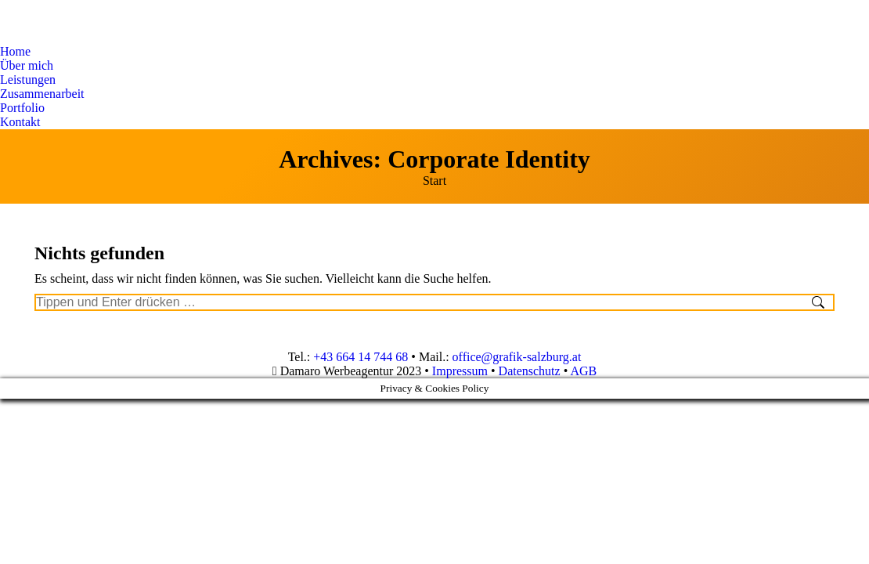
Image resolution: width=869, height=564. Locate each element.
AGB (583, 371)
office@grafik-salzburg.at (517, 356)
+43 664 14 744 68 (360, 356)
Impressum (460, 371)
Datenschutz (530, 371)
